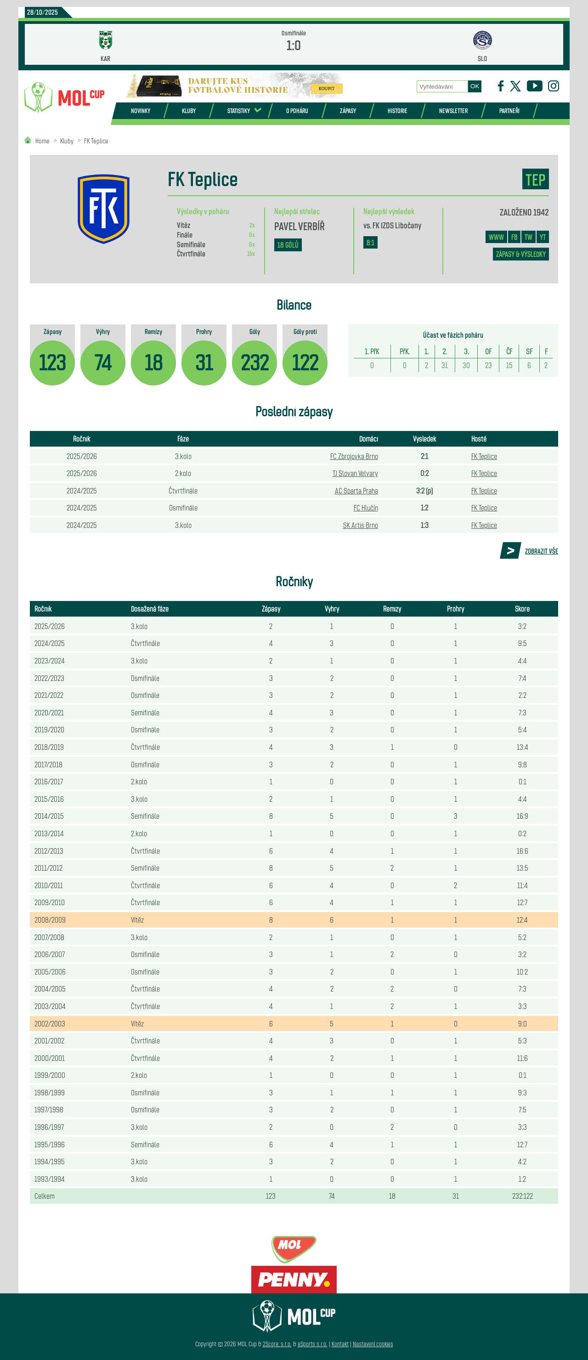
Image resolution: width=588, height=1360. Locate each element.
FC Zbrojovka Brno (354, 455)
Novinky (140, 110)
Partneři (509, 110)
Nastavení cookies (373, 1344)
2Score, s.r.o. (277, 1344)
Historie (397, 110)
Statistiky (238, 110)
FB (514, 236)
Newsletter (453, 110)
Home (42, 140)
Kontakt (340, 1344)
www (496, 236)
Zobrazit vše (541, 551)
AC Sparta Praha (356, 490)
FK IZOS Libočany (397, 225)
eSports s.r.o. (313, 1344)
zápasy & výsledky (521, 253)
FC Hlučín (366, 507)
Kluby (189, 110)
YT (543, 236)
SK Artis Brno (360, 524)
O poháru (297, 110)
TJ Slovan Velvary (355, 472)
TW (528, 236)
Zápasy (348, 110)
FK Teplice (96, 140)
